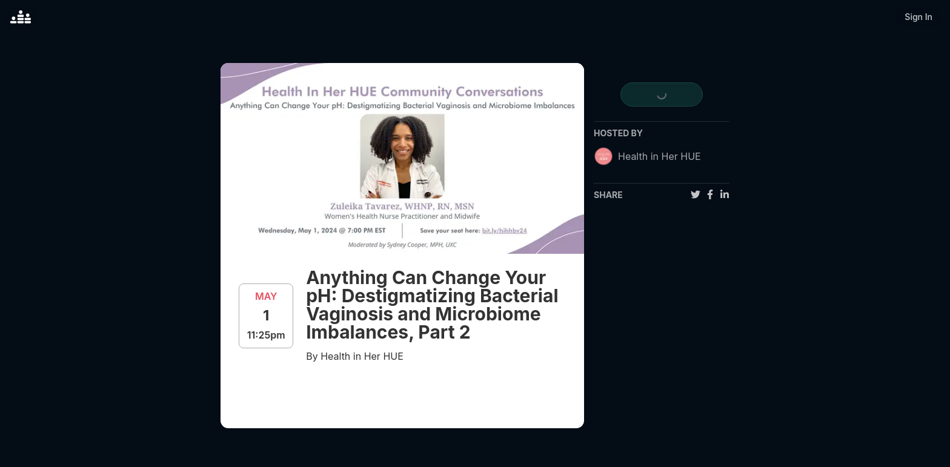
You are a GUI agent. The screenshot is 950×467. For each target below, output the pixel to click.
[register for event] (661, 94)
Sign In (918, 17)
